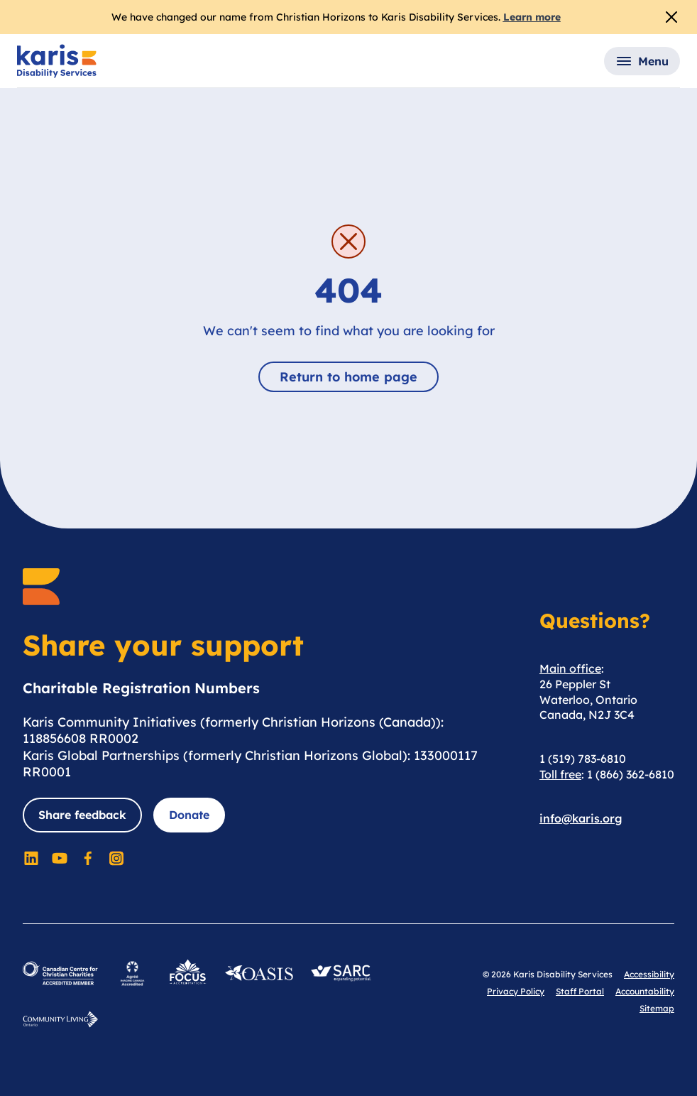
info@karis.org (580, 818)
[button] (642, 61)
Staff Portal (580, 991)
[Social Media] (31, 858)
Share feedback (82, 815)
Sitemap (657, 1008)
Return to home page (348, 377)
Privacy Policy (515, 991)
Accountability (644, 991)
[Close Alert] (671, 17)
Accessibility (649, 974)
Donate (189, 815)
